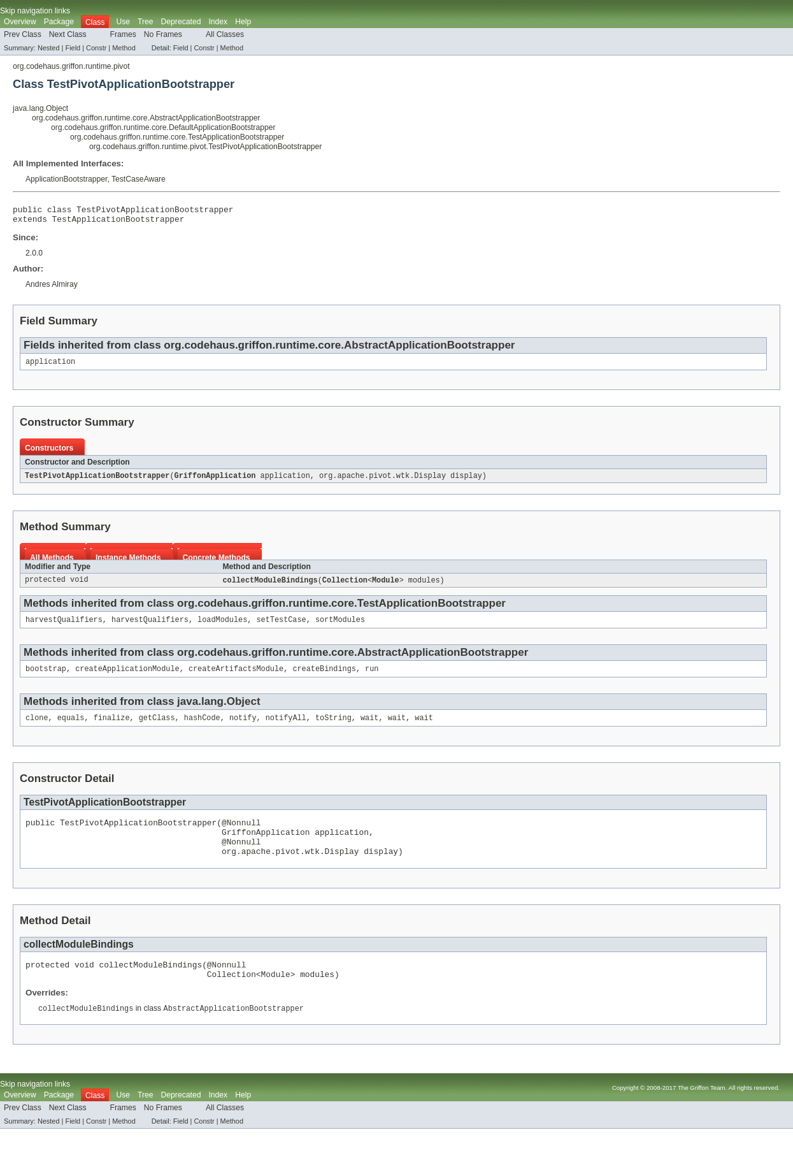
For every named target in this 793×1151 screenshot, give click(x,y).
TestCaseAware (138, 179)
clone (36, 728)
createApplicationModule (127, 677)
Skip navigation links (35, 10)
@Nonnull (241, 834)
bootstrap (45, 677)
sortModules (340, 627)
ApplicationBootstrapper (66, 179)
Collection (345, 586)
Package (59, 21)
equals (71, 728)
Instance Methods (128, 563)
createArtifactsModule (236, 677)
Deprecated (181, 21)
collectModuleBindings (269, 586)
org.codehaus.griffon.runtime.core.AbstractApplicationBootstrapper (146, 117)
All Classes (225, 34)
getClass (157, 728)
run (371, 677)
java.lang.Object (40, 108)
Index (217, 21)
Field (72, 48)
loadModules (222, 627)
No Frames (163, 34)
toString (333, 728)
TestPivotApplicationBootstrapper (97, 481)
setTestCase (281, 627)
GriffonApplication (215, 481)
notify (243, 728)
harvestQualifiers (64, 627)
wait (369, 728)
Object (244, 710)
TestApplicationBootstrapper (118, 222)
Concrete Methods (216, 563)
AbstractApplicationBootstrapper (429, 349)
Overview (20, 21)
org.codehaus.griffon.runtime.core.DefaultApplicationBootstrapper (163, 127)
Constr (96, 48)
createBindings (324, 677)
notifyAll (286, 728)
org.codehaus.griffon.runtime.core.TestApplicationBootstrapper (177, 137)
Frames (123, 34)
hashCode (202, 728)
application (50, 366)
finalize (112, 728)
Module (385, 586)
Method (123, 48)
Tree (146, 21)
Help (243, 21)
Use (123, 21)
